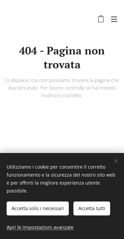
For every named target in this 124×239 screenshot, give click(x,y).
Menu (114, 19)
